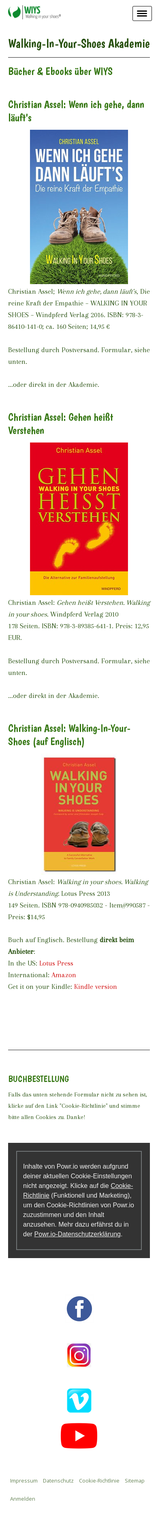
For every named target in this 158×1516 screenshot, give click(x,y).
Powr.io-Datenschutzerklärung (77, 1234)
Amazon (63, 975)
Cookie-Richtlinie (99, 1480)
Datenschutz (58, 1480)
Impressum (24, 1480)
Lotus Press (56, 963)
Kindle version (95, 986)
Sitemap (135, 1480)
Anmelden (22, 1498)
